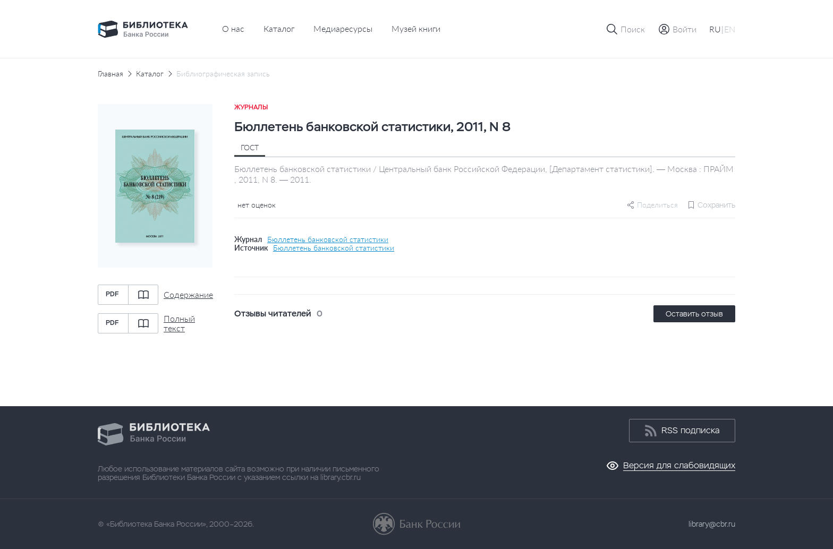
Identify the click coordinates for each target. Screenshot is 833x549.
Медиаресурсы (342, 28)
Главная (110, 74)
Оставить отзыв (694, 314)
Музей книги (416, 28)
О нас (233, 28)
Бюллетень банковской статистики (327, 239)
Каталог (279, 28)
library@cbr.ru (711, 524)
